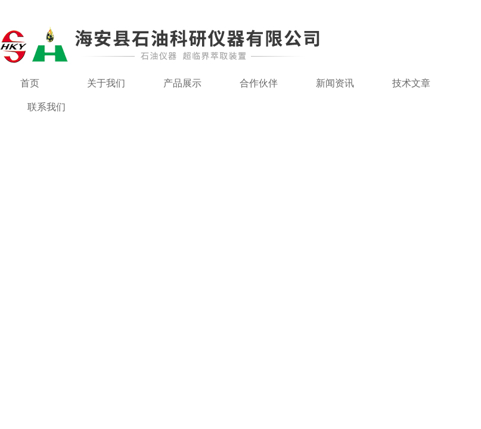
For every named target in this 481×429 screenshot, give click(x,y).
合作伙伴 (259, 83)
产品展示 (182, 83)
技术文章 (411, 83)
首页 (29, 83)
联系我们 (46, 107)
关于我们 (106, 83)
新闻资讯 (335, 83)
